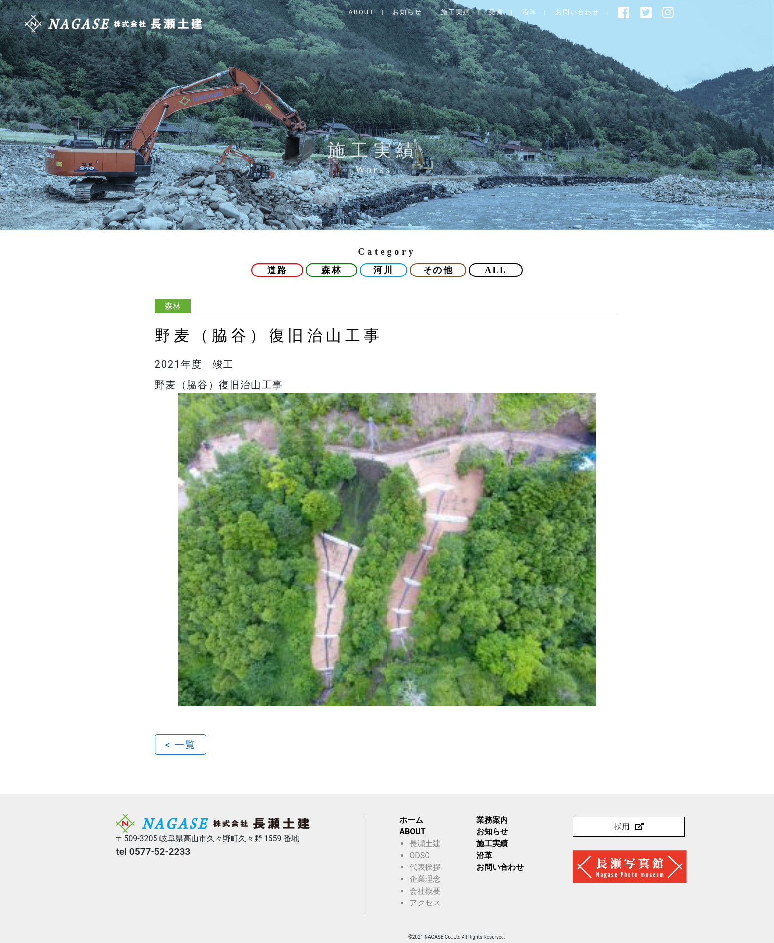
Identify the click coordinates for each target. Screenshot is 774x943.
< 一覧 (180, 744)
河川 (383, 270)
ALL (496, 270)
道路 (277, 270)
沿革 (571, 12)
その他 (438, 270)
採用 (622, 826)
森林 (331, 270)
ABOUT (403, 12)
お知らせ (449, 12)
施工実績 (497, 12)
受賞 (538, 12)
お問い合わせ (619, 12)
